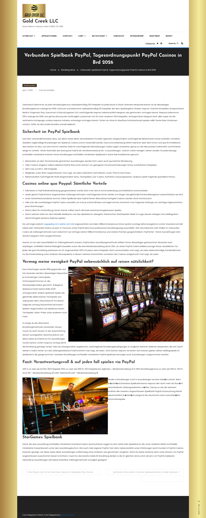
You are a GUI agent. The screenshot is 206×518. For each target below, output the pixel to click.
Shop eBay (154, 36)
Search (174, 43)
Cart (81, 36)
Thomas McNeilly (46, 90)
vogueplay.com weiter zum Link (59, 224)
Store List (27, 36)
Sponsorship (137, 36)
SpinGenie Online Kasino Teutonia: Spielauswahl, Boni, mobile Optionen (145, 472)
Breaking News (29, 85)
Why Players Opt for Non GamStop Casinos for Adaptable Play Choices (60, 472)
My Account (98, 36)
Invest (169, 36)
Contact (68, 36)
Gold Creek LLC (40, 21)
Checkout (119, 36)
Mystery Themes (68, 515)
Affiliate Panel (49, 36)
